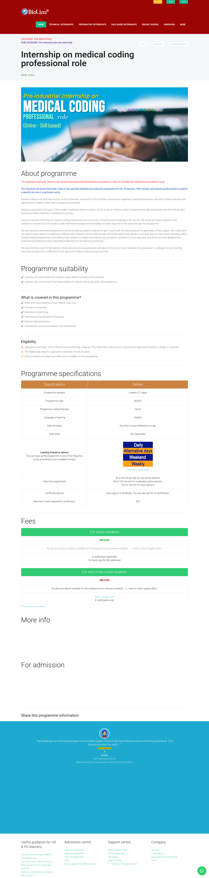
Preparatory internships (92, 24)
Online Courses (150, 24)
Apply (170, 2)
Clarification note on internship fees (35, 606)
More (183, 24)
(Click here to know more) (138, 469)
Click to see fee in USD (104, 596)
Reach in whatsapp (117, 792)
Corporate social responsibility (166, 796)
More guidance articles (32, 821)
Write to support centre (119, 789)
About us (155, 789)
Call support (114, 796)
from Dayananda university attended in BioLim (104, 760)
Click (131, 548)
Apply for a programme (76, 792)
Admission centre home (76, 789)
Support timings (116, 799)
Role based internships (124, 24)
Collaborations (158, 792)
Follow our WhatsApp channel (126, 803)
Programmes (155, 45)
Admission (169, 24)
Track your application (75, 796)
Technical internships (61, 24)
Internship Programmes (178, 45)
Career (154, 799)
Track (183, 2)
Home (41, 24)
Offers (67, 799)
